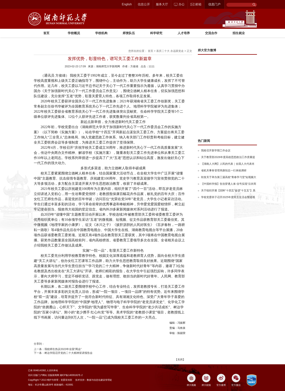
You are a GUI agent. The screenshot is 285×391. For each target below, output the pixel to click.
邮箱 (196, 4)
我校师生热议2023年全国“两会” (62, 349)
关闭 (180, 359)
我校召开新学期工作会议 (215, 150)
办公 (179, 4)
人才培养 (184, 33)
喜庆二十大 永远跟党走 (170, 50)
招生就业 (239, 33)
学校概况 (74, 33)
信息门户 (214, 4)
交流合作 (211, 33)
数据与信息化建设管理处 (99, 380)
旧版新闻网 (53, 375)
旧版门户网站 (40, 375)
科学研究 (156, 33)
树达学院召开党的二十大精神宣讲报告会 (68, 352)
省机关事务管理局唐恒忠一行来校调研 (223, 170)
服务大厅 (162, 4)
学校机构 (101, 33)
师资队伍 (129, 33)
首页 (46, 33)
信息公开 (144, 4)
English (127, 4)
